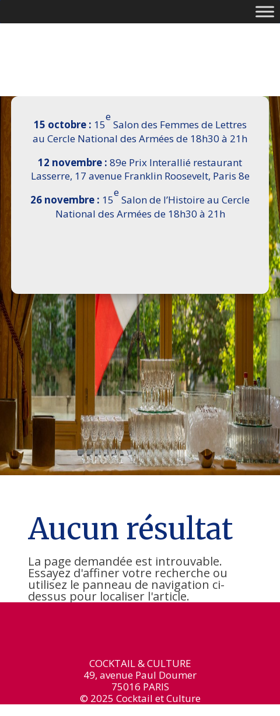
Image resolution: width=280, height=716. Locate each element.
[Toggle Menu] (265, 11)
